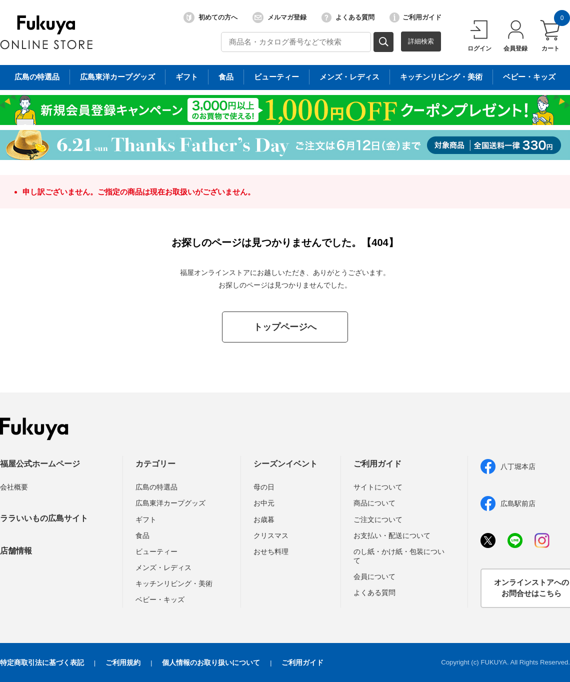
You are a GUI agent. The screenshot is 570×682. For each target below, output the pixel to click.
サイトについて (378, 487)
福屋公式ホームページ (40, 464)
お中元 (264, 503)
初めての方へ (211, 17)
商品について (375, 503)
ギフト (146, 520)
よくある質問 (348, 17)
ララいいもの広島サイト (44, 518)
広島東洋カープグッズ (171, 503)
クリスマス (271, 536)
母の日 (264, 487)
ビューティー (157, 552)
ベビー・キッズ (160, 600)
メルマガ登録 (279, 17)
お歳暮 (264, 520)
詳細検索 (421, 41)
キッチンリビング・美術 (174, 584)
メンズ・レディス (164, 568)
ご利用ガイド (416, 17)
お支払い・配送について (392, 536)
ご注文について (378, 520)
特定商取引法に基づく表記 (42, 662)
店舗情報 (16, 550)
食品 (143, 536)
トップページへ (285, 327)
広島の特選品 (157, 487)
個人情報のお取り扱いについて (211, 662)
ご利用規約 (123, 662)
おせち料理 (271, 552)
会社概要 (14, 487)
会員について (375, 576)
